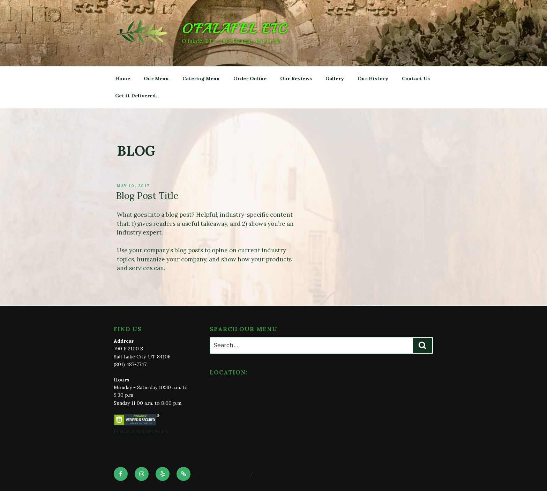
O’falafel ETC (235, 29)
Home (122, 78)
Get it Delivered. (136, 95)
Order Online (250, 78)
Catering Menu (201, 78)
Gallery (334, 78)
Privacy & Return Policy (141, 431)
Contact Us (416, 78)
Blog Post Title (147, 195)
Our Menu (156, 78)
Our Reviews (296, 78)
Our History (373, 78)
